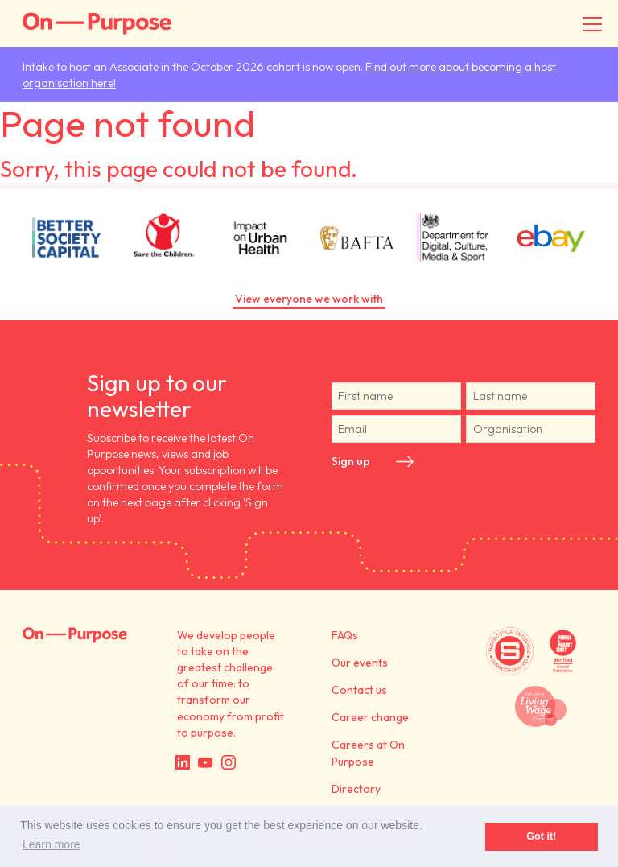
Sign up (351, 461)
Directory (356, 789)
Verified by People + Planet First (563, 651)
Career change (370, 717)
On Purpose (75, 635)
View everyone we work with (309, 298)
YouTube (205, 762)
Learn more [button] (51, 844)
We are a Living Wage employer (541, 706)
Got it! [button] (541, 836)
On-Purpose (97, 24)
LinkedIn (182, 762)
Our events (360, 662)
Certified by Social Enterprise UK (510, 651)
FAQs (345, 635)
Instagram (228, 762)
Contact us (359, 690)
